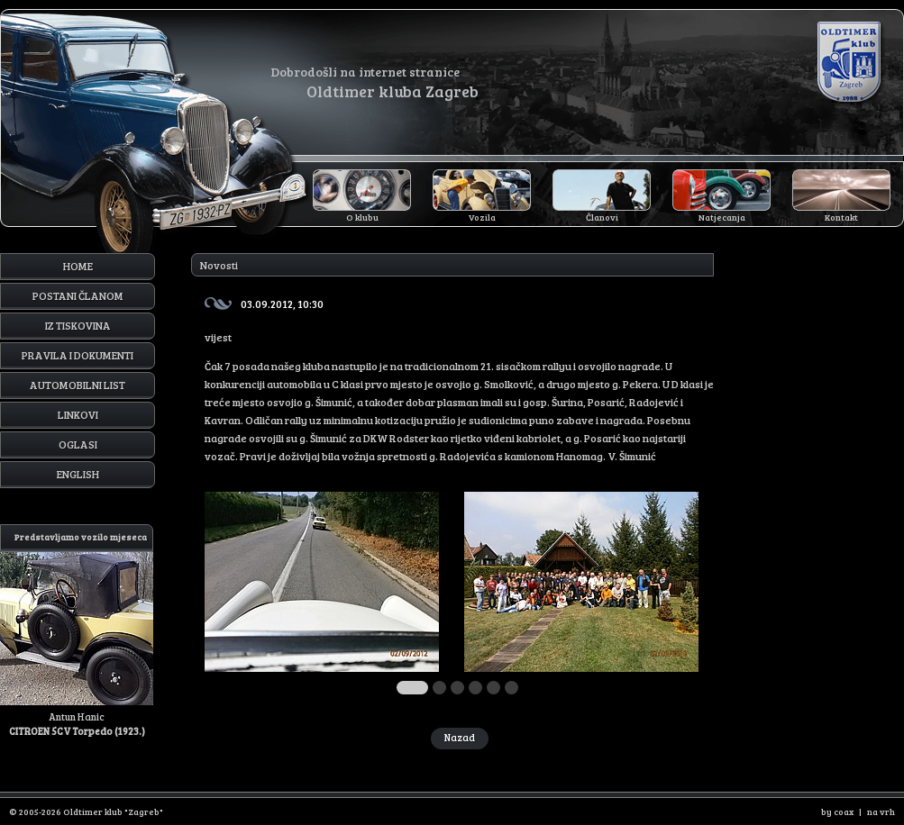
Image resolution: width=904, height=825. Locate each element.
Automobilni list (77, 384)
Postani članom (77, 295)
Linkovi (78, 414)
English (78, 474)
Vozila (482, 217)
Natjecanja (722, 217)
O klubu (362, 217)
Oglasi (78, 444)
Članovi (602, 217)
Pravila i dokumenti (77, 355)
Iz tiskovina (78, 325)
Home (78, 265)
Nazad (459, 737)
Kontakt (841, 217)
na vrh (881, 811)
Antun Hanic (76, 631)
